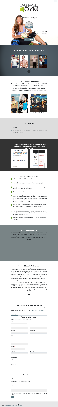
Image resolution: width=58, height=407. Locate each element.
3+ (12, 372)
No (12, 361)
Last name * (32, 330)
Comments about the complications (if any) (19, 388)
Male (12, 337)
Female (12, 339)
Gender (12, 335)
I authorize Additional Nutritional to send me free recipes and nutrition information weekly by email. (29, 394)
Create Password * (14, 326)
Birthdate (12, 346)
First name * (13, 330)
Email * (12, 321)
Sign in (56, 0)
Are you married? (14, 357)
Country (12, 341)
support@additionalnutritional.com (13, 405)
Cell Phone (32, 351)
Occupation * (13, 351)
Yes (12, 359)
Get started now (29, 39)
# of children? (13, 364)
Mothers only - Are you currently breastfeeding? (20, 374)
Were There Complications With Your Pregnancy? (20, 381)
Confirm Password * (34, 326)
